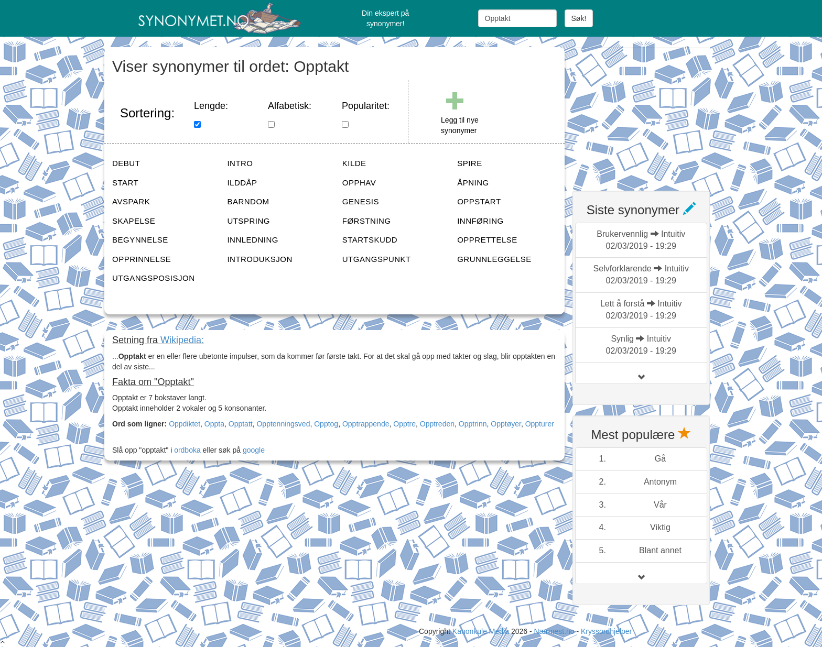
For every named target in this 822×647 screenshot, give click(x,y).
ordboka (186, 450)
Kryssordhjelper (606, 631)
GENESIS (360, 201)
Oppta (214, 424)
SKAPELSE (133, 220)
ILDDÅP (242, 182)
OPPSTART (479, 201)
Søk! (579, 18)
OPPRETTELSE (487, 239)
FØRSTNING (366, 220)
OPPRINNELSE (141, 259)
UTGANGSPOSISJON (153, 277)
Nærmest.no (554, 631)
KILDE (354, 163)
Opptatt (241, 424)
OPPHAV (359, 182)
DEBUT (126, 163)
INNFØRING (480, 220)
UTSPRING (248, 220)
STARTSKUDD (369, 239)
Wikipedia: (182, 340)
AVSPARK (131, 201)
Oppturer (539, 424)
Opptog (326, 424)
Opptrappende (366, 424)
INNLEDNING (252, 239)
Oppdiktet (184, 424)
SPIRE (469, 163)
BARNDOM (248, 201)
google (254, 450)
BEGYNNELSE (140, 239)
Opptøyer (506, 424)
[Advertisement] (651, 112)
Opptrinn (473, 424)
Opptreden (437, 424)
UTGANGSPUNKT (376, 259)
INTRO (240, 163)
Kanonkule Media (481, 631)
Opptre (404, 424)
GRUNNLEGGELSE (494, 259)
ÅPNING (473, 182)
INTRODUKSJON (259, 259)
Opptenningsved (283, 424)
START (125, 182)
